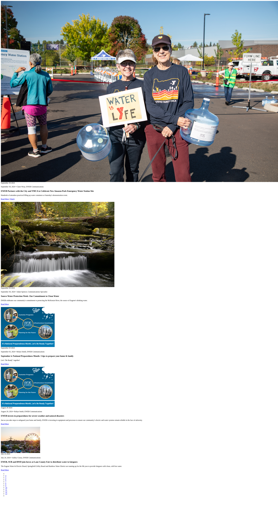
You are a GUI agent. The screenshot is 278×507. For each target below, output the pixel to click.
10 (6, 488)
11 (6, 490)
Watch (12, 199)
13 (6, 494)
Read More (5, 199)
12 (6, 492)
